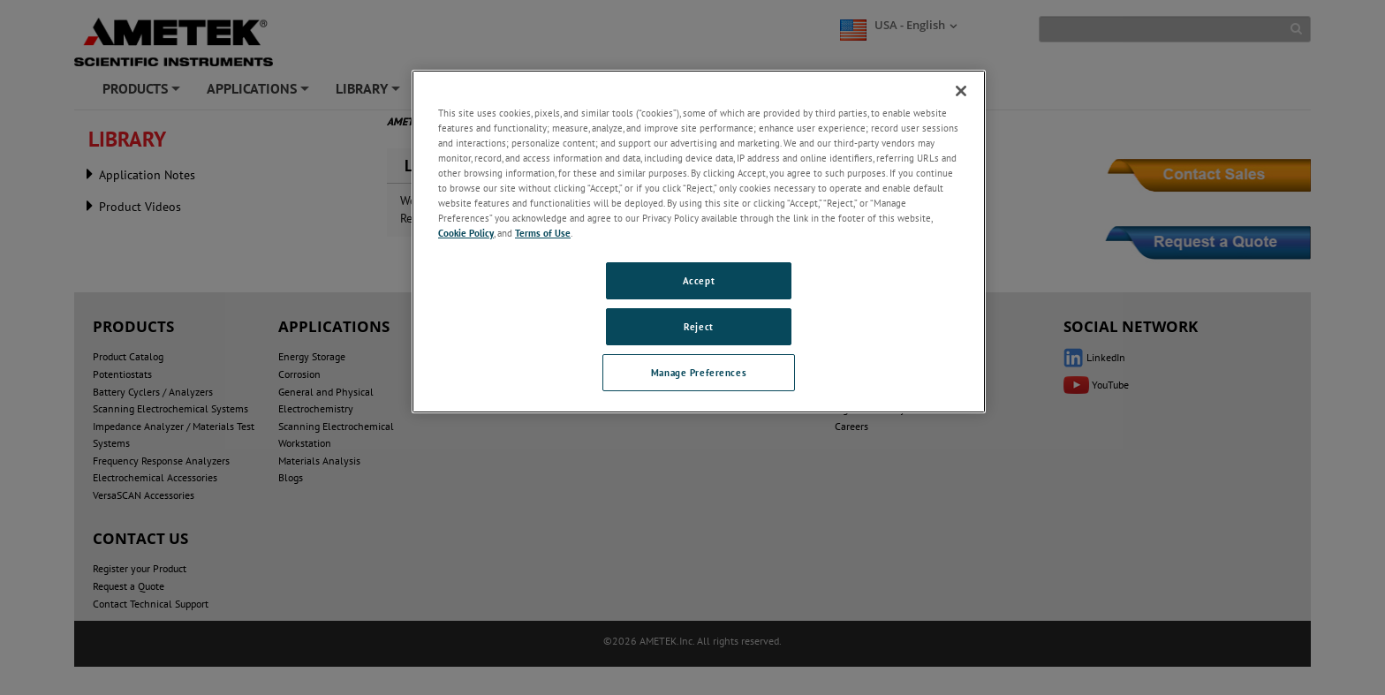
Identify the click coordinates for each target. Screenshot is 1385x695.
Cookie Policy (466, 232)
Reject (698, 326)
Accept (699, 280)
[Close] (961, 91)
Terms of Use (543, 232)
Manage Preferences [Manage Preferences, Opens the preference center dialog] (698, 372)
